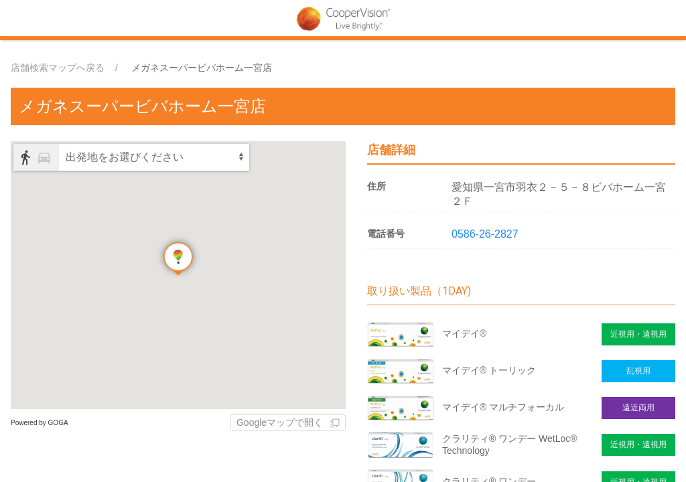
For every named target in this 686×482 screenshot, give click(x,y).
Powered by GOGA (39, 422)
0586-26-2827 (485, 234)
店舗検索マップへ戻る (58, 67)
